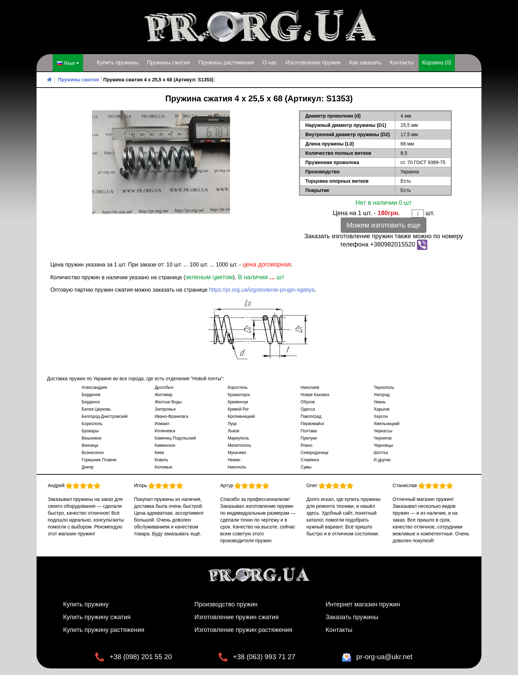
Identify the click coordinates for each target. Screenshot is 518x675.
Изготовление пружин (312, 63)
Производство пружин (226, 604)
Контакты (402, 63)
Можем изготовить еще (384, 225)
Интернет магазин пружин (363, 604)
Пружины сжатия (168, 63)
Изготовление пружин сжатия (237, 616)
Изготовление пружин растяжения (243, 629)
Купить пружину (86, 604)
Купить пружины (118, 63)
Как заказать (365, 63)
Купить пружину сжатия (97, 616)
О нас (269, 63)
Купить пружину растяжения (104, 629)
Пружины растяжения (226, 63)
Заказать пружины (352, 616)
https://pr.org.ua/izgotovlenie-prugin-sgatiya (262, 289)
